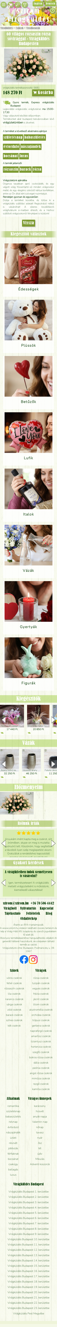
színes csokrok (14, 1020)
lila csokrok (14, 994)
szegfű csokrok (41, 1052)
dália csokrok (41, 1062)
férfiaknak (13, 1153)
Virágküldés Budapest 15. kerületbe (28, 1266)
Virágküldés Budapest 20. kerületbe (28, 1292)
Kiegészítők (28, 699)
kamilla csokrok (41, 1089)
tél (39, 1148)
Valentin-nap (39, 1122)
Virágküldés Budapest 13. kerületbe (28, 1255)
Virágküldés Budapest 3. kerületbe (29, 1202)
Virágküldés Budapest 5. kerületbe (29, 1213)
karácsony (40, 1106)
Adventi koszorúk (40, 1164)
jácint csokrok (41, 999)
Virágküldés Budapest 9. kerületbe (29, 1234)
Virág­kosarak (33, 28)
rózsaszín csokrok (14, 988)
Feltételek (33, 913)
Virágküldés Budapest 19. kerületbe (28, 1287)
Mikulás (39, 1159)
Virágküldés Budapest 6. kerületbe (29, 1218)
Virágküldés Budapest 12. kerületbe (28, 1250)
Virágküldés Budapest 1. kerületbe (29, 1191)
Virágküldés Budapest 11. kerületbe (28, 1244)
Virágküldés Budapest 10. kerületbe (28, 1239)
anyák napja (40, 1116)
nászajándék (31, 147)
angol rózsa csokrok (41, 1073)
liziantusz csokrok (41, 1041)
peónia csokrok (41, 1068)
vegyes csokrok (41, 988)
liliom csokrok (41, 1004)
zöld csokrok (14, 1009)
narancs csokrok (14, 999)
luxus (24, 156)
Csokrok (19, 28)
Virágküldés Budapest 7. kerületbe (29, 1223)
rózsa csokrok (40, 978)
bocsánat (10, 156)
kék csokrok (14, 1025)
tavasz (40, 1132)
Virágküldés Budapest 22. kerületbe (28, 1303)
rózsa (37, 169)
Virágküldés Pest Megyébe (28, 1313)
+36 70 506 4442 (42, 903)
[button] (53, 720)
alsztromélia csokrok (41, 1009)
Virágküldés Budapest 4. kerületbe (29, 1207)
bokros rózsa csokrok (41, 1057)
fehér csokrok (14, 983)
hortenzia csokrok (41, 1046)
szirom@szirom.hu (16, 903)
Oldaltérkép (28, 918)
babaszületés (34, 137)
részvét (13, 1143)
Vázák (28, 743)
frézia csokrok (41, 994)
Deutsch (50, 4)
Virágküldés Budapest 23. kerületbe (28, 1308)
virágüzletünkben (13, 122)
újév (39, 1153)
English (38, 4)
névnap (13, 1122)
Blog (49, 913)
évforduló (11, 147)
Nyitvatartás (28, 908)
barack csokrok (14, 1015)
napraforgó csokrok (41, 1031)
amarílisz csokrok (41, 1036)
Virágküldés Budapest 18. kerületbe (28, 1281)
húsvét (40, 1111)
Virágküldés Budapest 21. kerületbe (28, 1297)
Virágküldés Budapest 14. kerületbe (28, 1260)
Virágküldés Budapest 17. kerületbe (28, 1276)
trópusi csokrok (41, 1020)
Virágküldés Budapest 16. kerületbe (28, 1271)
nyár (39, 1138)
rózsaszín (10, 169)
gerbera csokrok (41, 1025)
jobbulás (13, 1148)
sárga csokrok (14, 1004)
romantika (13, 1106)
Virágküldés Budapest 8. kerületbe (29, 1229)
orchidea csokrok (40, 1015)
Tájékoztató (13, 913)
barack (25, 169)
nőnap (39, 1127)
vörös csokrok (14, 978)
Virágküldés (6, 28)
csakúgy (13, 1164)
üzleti (13, 1138)
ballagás (13, 1169)
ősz (40, 1143)
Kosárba (43, 93)
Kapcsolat (46, 908)
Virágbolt (10, 908)
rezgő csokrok (41, 1084)
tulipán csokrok (41, 983)
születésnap (12, 137)
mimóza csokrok (41, 1078)
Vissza (28, 223)
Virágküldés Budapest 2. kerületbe (29, 1197)
